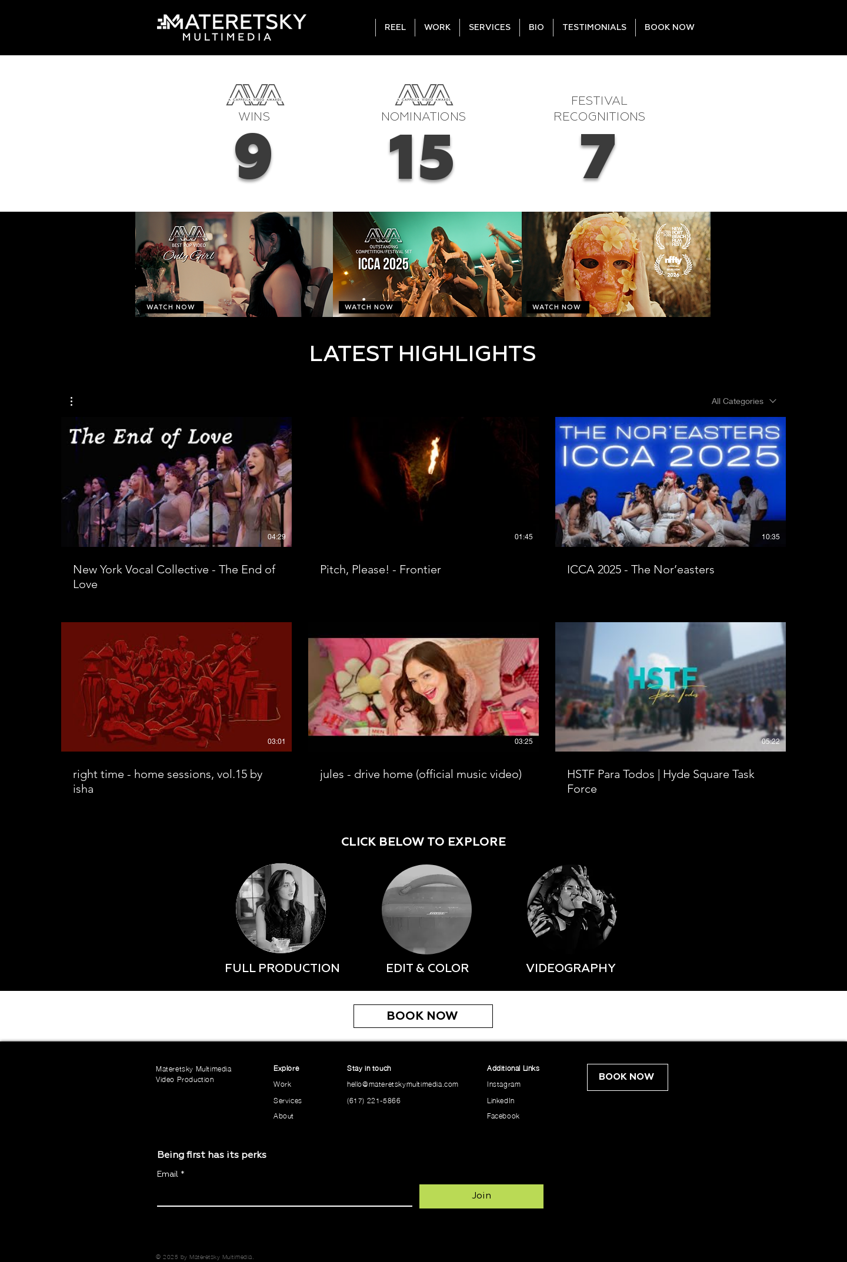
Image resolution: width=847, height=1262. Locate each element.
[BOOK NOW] (423, 1016)
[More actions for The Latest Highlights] (77, 401)
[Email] (281, 1195)
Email (171, 1175)
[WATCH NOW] (172, 307)
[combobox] (744, 401)
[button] (77, 401)
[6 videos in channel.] (423, 607)
